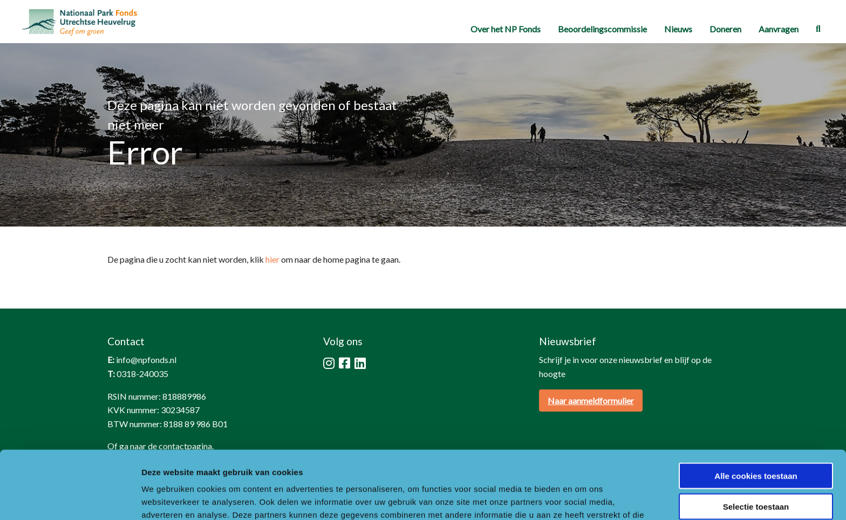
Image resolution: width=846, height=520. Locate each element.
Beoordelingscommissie (602, 29)
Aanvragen (779, 29)
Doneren (725, 29)
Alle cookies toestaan (755, 411)
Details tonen (583, 498)
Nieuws (678, 29)
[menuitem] (505, 29)
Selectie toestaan (756, 442)
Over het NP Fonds (505, 29)
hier (272, 259)
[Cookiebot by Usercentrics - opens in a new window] (70, 499)
